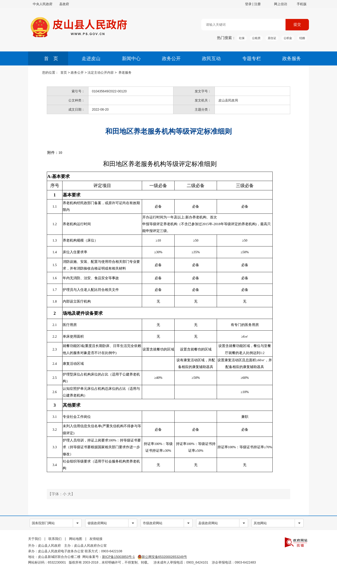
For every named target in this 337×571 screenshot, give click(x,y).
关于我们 (34, 539)
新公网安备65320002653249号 (162, 557)
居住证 (272, 38)
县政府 (64, 4)
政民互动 (211, 58)
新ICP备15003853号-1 (118, 557)
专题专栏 (251, 58)
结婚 (302, 38)
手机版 (302, 4)
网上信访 (280, 4)
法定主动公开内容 (101, 72)
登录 (248, 4)
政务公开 (171, 58)
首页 (63, 72)
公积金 (288, 38)
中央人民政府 (42, 4)
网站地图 (75, 539)
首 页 (51, 58)
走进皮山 (91, 58)
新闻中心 (131, 58)
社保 (242, 38)
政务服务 (291, 58)
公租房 (256, 38)
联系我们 (55, 539)
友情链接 (96, 539)
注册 (257, 4)
